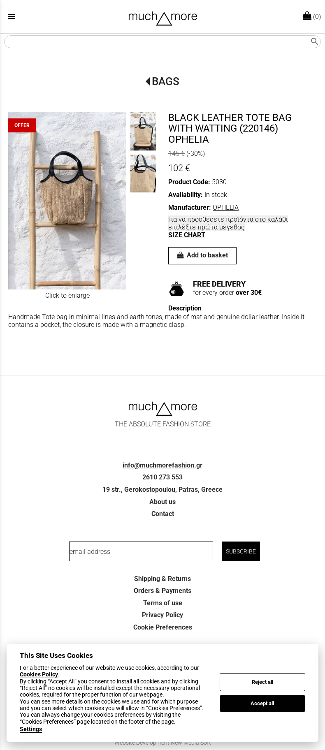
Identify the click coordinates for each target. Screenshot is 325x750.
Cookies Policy (39, 674)
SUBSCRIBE (241, 551)
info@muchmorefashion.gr (162, 465)
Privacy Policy (162, 615)
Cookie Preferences (162, 627)
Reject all (262, 682)
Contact (162, 514)
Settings (31, 729)
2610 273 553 (162, 477)
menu (11, 16)
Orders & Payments (162, 591)
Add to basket (202, 255)
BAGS (165, 81)
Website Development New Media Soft (162, 742)
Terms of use (162, 603)
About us (162, 502)
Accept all (262, 703)
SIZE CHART (186, 235)
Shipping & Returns (162, 579)
